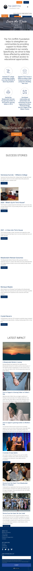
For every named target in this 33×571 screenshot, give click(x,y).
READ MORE (6, 462)
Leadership (5, 535)
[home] (12, 7)
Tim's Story (5, 534)
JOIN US (26, 2)
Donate (4, 544)
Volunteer (4, 545)
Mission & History (6, 532)
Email (3, 555)
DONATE (19, 2)
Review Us (4, 547)
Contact (4, 539)
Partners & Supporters (7, 537)
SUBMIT (16, 565)
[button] (28, 7)
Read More (4, 183)
